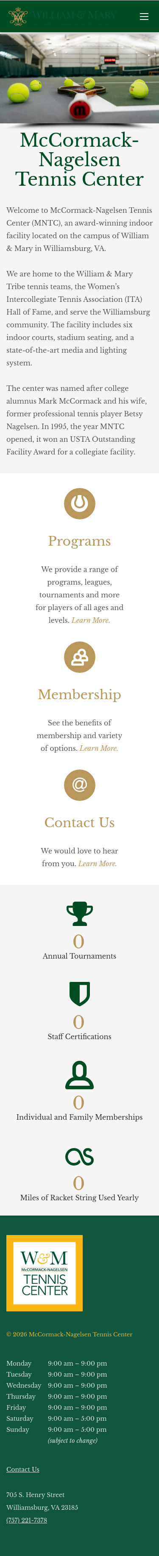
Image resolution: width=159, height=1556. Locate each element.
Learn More (96, 863)
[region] (79, 82)
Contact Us (22, 1469)
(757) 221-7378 (26, 1520)
